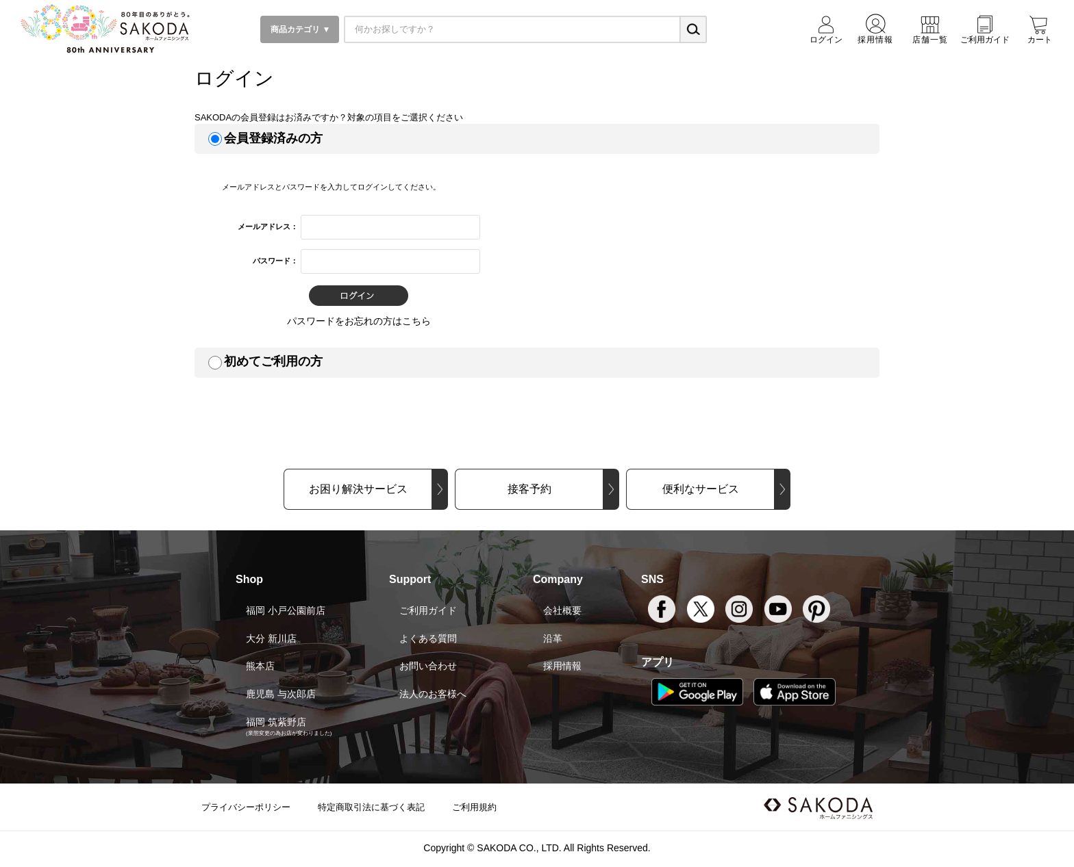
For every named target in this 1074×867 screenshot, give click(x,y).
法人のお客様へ (432, 693)
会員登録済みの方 (273, 138)
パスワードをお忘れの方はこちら (359, 320)
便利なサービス (700, 489)
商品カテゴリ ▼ (299, 29)
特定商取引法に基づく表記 (371, 807)
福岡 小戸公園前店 (285, 610)
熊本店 (260, 665)
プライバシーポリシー (245, 807)
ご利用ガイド (428, 610)
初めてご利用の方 (273, 361)
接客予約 (529, 489)
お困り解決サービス (358, 489)
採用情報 (562, 665)
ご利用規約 (474, 807)
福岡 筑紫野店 (276, 721)
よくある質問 (428, 638)
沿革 (552, 638)
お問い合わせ (428, 665)
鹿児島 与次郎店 (281, 693)
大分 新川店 (271, 638)
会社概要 (562, 610)
